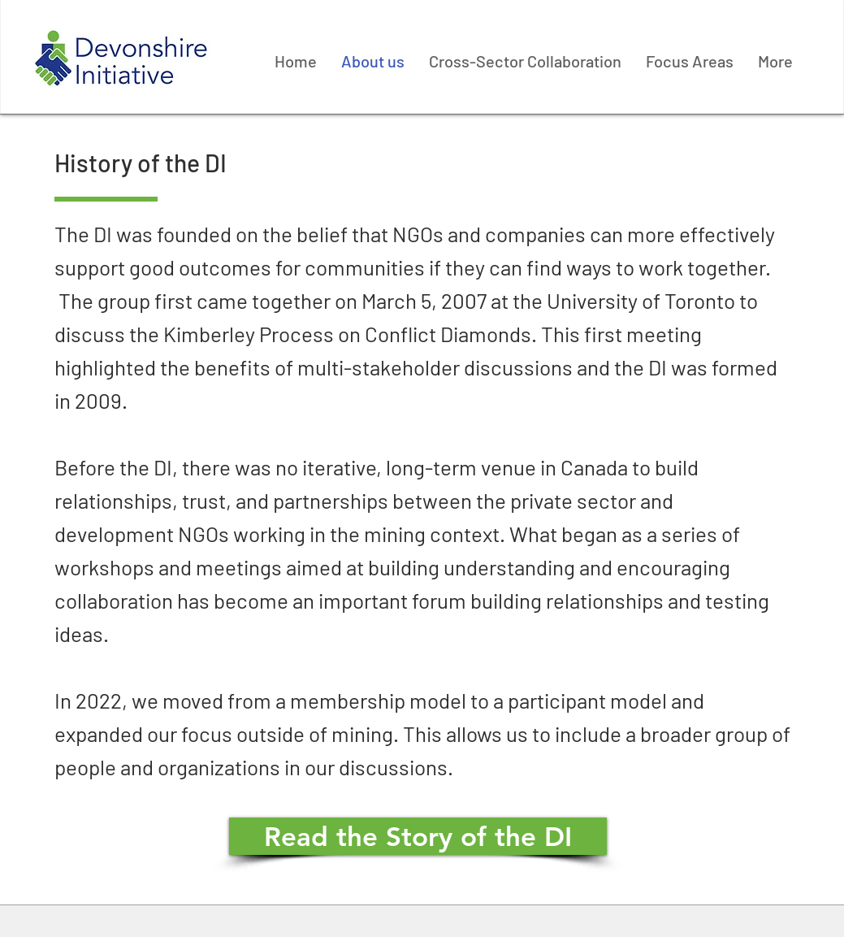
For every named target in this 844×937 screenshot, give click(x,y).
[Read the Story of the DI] (418, 836)
